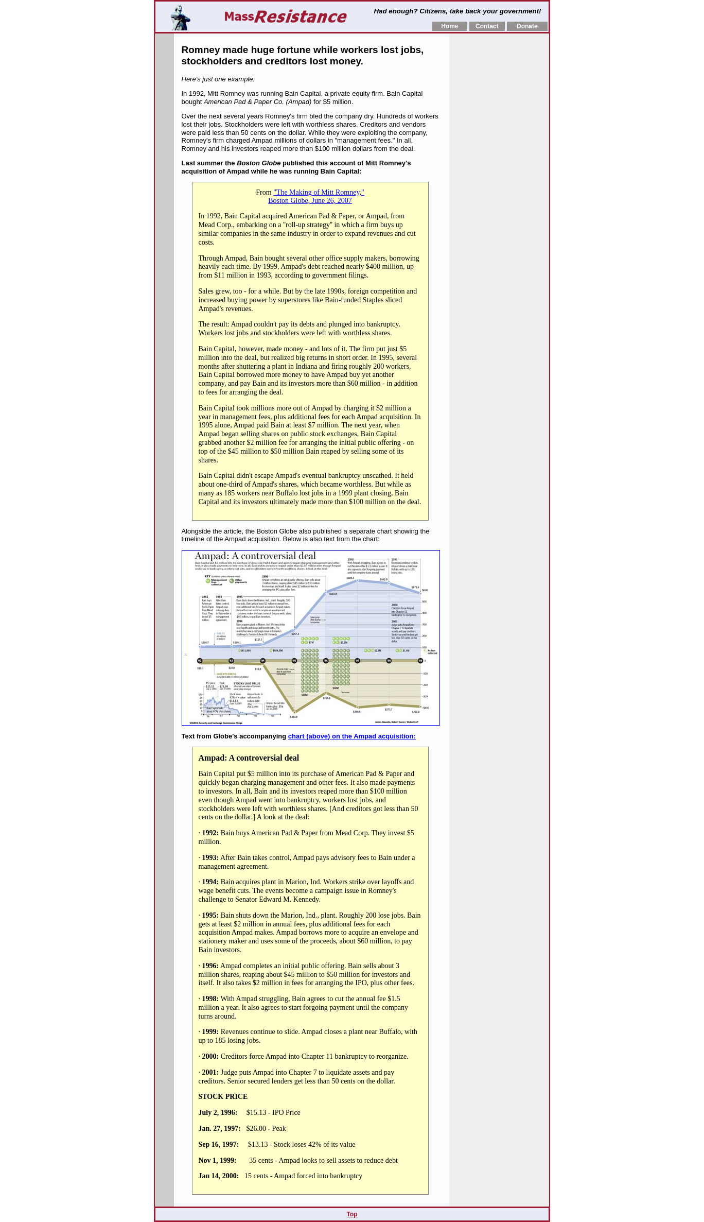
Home (449, 26)
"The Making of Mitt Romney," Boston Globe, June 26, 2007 (316, 196)
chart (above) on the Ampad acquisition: (352, 736)
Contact (487, 26)
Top (351, 1214)
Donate (527, 26)
